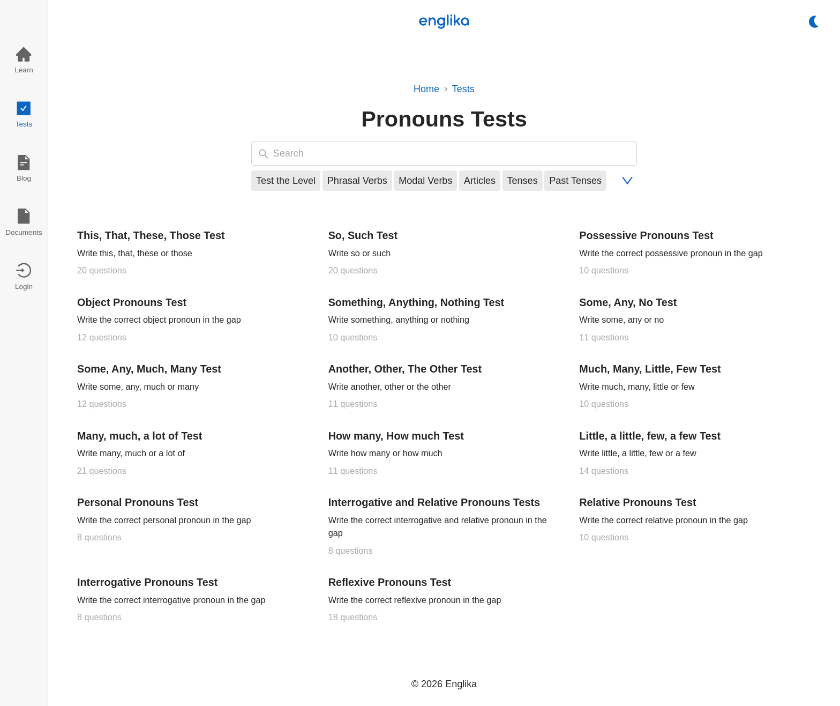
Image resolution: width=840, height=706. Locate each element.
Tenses (522, 180)
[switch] (814, 22)
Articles (480, 180)
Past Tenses (575, 180)
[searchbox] (452, 153)
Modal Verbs (425, 180)
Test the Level (286, 180)
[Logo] (444, 21)
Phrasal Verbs (357, 180)
